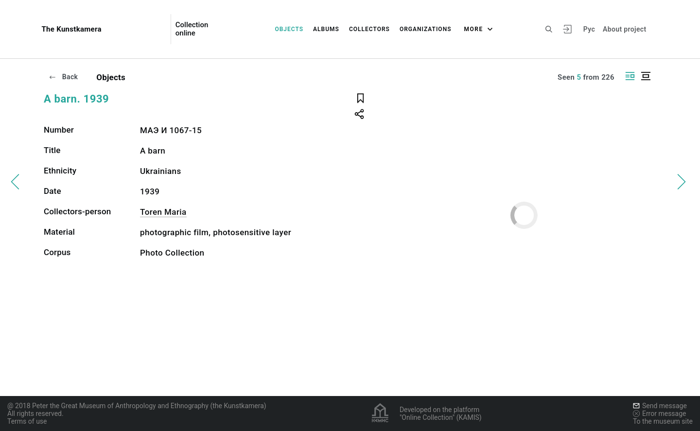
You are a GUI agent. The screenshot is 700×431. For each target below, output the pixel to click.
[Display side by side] (630, 76)
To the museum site (663, 421)
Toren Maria (163, 212)
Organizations (426, 29)
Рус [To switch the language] (589, 29)
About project (624, 29)
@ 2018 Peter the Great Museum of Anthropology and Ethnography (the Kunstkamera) (136, 406)
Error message (659, 413)
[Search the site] (548, 29)
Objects (289, 29)
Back (63, 77)
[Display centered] (645, 76)
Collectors (369, 29)
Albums (326, 29)
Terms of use (27, 421)
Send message (660, 406)
